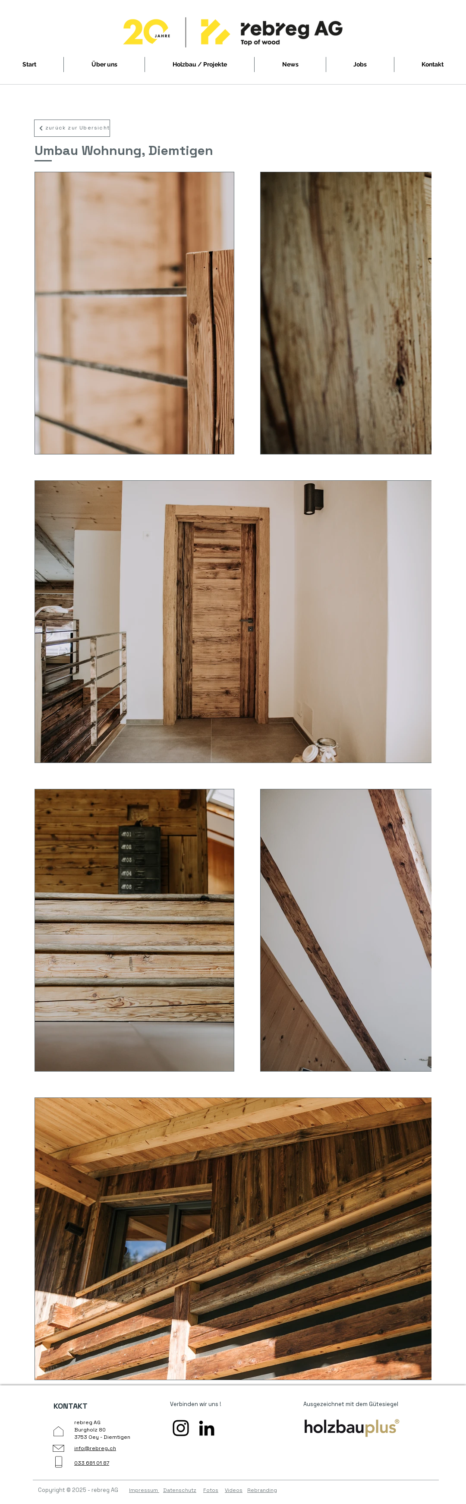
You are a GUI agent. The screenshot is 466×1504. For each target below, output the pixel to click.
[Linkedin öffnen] (206, 1428)
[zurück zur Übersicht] (72, 128)
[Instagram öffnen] (181, 1428)
